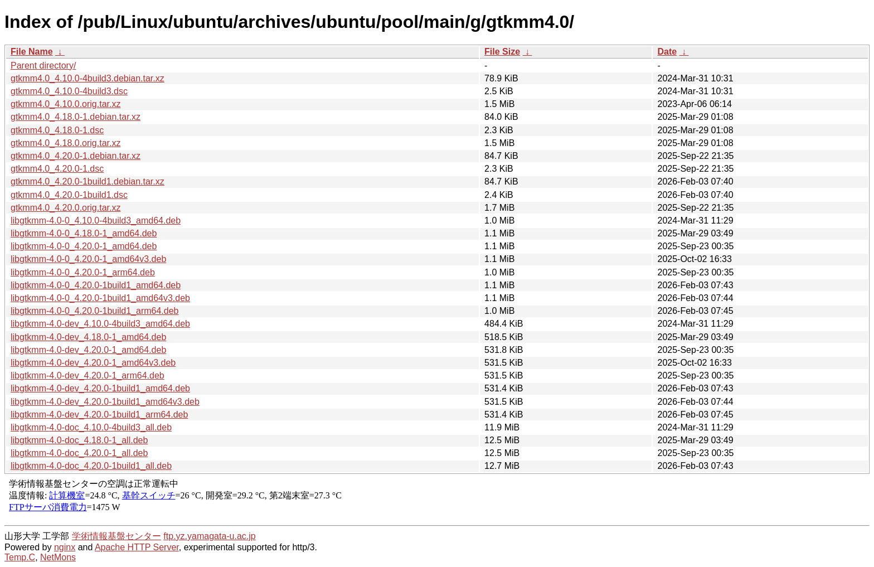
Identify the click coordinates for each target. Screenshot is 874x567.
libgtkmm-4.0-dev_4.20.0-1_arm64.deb (87, 375)
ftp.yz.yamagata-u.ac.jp (209, 536)
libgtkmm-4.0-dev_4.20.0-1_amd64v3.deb (93, 362)
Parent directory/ (43, 65)
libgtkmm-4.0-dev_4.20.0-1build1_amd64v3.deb (105, 401)
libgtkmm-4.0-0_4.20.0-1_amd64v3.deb (88, 259)
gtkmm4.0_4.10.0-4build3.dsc (69, 91)
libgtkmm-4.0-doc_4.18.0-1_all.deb (79, 440)
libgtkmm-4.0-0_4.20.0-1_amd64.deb (84, 246)
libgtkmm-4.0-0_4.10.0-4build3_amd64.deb (96, 220)
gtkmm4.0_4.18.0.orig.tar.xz (65, 143)
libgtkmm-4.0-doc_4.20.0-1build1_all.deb (91, 466)
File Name (32, 51)
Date (667, 51)
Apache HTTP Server (137, 547)
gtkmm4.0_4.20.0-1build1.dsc (69, 195)
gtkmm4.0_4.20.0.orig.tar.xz (65, 207)
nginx (64, 547)
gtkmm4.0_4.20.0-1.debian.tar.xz (75, 156)
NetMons (58, 557)
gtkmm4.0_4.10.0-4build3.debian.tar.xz (87, 78)
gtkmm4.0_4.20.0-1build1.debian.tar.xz (87, 181)
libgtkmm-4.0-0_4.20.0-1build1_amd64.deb (96, 285)
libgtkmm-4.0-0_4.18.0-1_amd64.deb (84, 233)
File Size (502, 51)
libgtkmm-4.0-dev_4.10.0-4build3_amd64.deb (100, 323)
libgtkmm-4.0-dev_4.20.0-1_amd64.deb (88, 350)
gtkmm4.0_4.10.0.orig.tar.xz (65, 104)
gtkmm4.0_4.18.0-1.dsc (57, 130)
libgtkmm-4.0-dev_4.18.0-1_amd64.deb (88, 337)
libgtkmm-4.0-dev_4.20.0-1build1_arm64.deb (99, 414)
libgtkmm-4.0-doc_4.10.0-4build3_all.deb (91, 427)
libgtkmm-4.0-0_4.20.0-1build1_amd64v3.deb (100, 298)
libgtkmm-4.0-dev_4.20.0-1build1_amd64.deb (100, 388)
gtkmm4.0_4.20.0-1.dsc (57, 168)
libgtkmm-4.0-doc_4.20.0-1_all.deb (79, 453)
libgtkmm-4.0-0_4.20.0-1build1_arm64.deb (95, 311)
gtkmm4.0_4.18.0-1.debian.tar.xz (75, 117)
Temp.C (19, 557)
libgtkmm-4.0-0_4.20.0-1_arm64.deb (83, 272)
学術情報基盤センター (116, 536)
